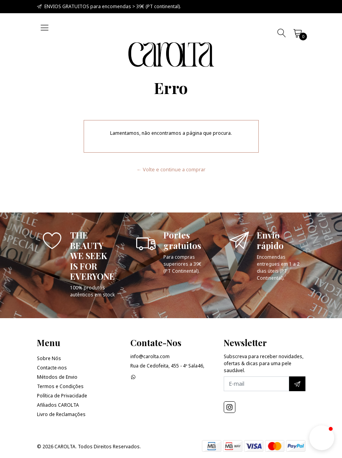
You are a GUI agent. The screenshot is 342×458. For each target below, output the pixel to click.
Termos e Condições (60, 386)
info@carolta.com (150, 356)
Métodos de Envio (57, 377)
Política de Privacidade (62, 395)
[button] (321, 437)
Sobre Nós (49, 358)
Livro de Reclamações (61, 414)
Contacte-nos (52, 367)
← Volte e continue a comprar (171, 169)
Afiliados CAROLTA (58, 405)
